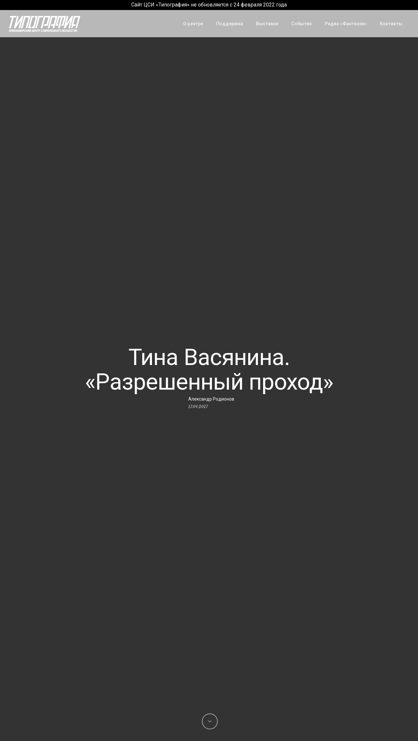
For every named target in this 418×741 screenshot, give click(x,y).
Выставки (267, 23)
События (301, 23)
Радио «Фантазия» (346, 23)
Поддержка (229, 23)
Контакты (391, 23)
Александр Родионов (211, 399)
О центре (193, 23)
